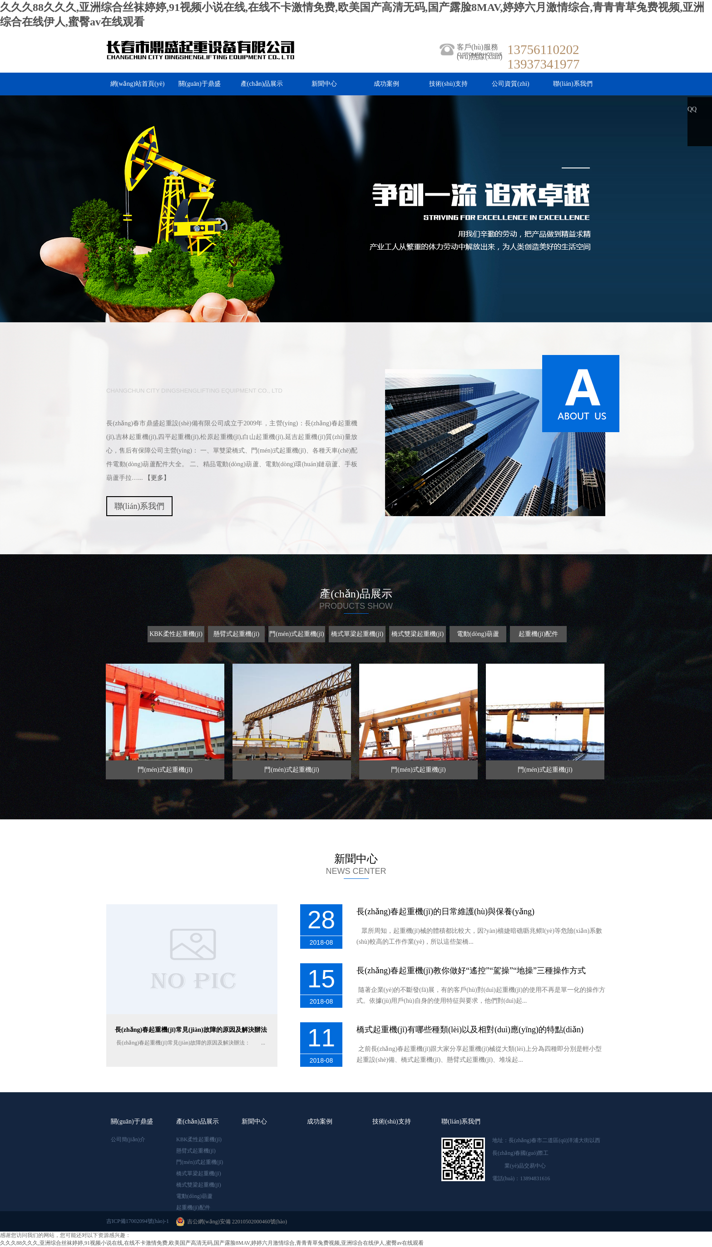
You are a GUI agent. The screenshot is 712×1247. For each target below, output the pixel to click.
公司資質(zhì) (510, 83)
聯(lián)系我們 (572, 83)
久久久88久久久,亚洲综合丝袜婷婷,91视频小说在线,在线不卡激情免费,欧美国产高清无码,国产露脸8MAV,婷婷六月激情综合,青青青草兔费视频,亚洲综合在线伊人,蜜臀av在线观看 (212, 1243)
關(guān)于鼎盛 (199, 83)
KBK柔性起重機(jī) (199, 1139)
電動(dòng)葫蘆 (194, 1196)
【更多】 (157, 477)
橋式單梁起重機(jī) (198, 1173)
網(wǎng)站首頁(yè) (137, 83)
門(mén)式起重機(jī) (199, 1162)
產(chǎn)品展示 (262, 83)
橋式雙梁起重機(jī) (198, 1185)
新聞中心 (324, 83)
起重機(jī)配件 (193, 1207)
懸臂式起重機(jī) (196, 1151)
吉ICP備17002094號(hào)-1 (137, 1221)
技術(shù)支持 (448, 83)
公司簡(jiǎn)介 (128, 1139)
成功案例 (386, 83)
